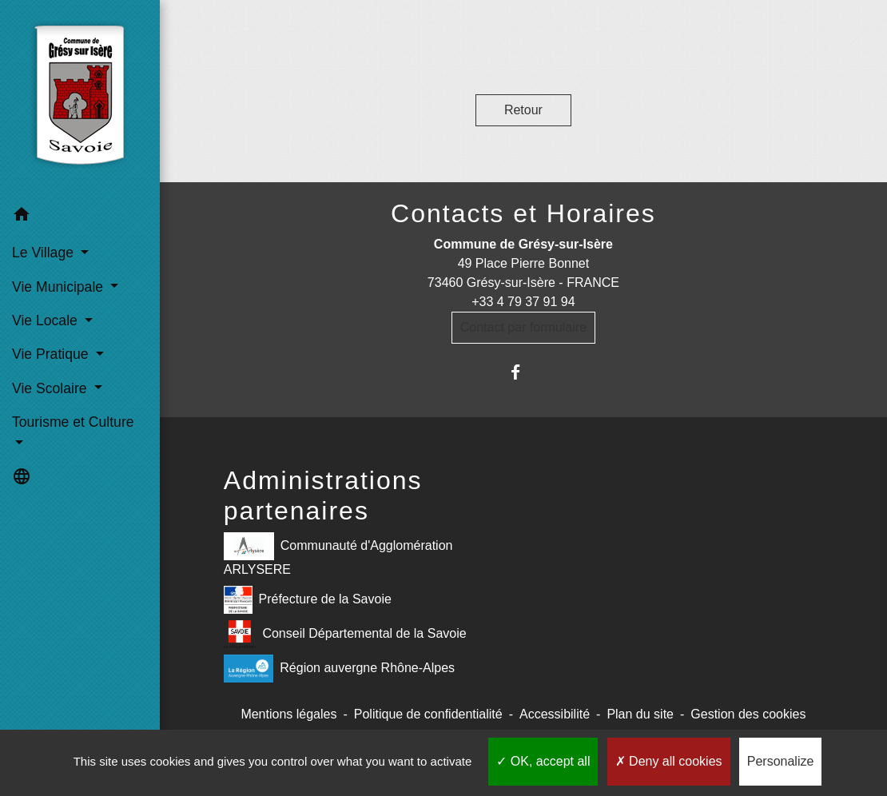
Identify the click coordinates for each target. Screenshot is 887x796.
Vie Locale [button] (47, 320)
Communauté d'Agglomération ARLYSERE (338, 554)
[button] (80, 217)
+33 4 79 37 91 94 (523, 301)
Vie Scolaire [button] (51, 388)
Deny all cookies (668, 761)
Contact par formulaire (523, 327)
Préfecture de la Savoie (308, 600)
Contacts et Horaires (523, 213)
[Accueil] (79, 99)
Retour (523, 110)
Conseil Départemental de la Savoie (345, 634)
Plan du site (640, 714)
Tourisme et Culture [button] (73, 422)
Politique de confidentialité (428, 714)
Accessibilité (554, 714)
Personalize (780, 761)
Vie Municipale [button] (59, 287)
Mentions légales (288, 714)
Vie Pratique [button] (52, 354)
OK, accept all (543, 761)
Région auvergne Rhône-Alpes (339, 669)
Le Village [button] (45, 253)
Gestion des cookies (747, 714)
